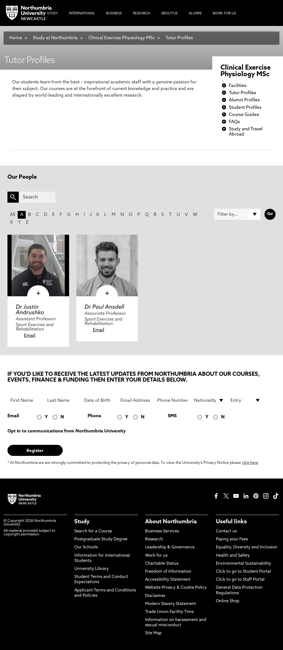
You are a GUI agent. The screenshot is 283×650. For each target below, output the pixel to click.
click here (250, 463)
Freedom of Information (168, 572)
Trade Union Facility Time (169, 612)
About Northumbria (171, 522)
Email (29, 336)
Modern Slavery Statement (170, 604)
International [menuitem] (82, 13)
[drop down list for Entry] (245, 400)
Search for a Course (93, 531)
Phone (94, 416)
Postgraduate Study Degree (100, 539)
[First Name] (25, 400)
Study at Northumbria (55, 38)
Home (15, 38)
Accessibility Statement (167, 580)
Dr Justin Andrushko (30, 310)
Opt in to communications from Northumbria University (66, 431)
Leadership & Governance (170, 547)
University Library (91, 569)
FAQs (234, 122)
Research (154, 539)
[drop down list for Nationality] (209, 400)
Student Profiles (245, 107)
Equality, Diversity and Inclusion (246, 547)
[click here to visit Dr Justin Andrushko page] (38, 265)
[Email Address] (135, 400)
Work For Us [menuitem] (224, 13)
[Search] (37, 197)
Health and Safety (233, 556)
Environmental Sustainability (243, 564)
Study (82, 522)
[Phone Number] (172, 400)
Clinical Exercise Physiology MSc (121, 38)
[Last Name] (62, 400)
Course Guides (244, 115)
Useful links (231, 522)
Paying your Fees (232, 539)
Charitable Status (161, 564)
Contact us (226, 531)
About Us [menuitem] (169, 13)
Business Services (162, 531)
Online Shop (227, 601)
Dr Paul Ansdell (104, 307)
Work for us (156, 556)
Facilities (238, 86)
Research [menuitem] (141, 13)
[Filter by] (237, 214)
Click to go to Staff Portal (240, 580)
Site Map (153, 633)
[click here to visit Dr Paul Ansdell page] (107, 265)
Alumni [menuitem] (195, 13)
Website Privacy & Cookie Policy (176, 588)
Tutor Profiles (179, 38)
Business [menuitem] (114, 13)
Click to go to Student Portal (243, 572)
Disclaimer (155, 596)
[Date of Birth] (99, 400)
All (12, 215)
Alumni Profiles (244, 100)
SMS (172, 416)
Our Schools (86, 547)
